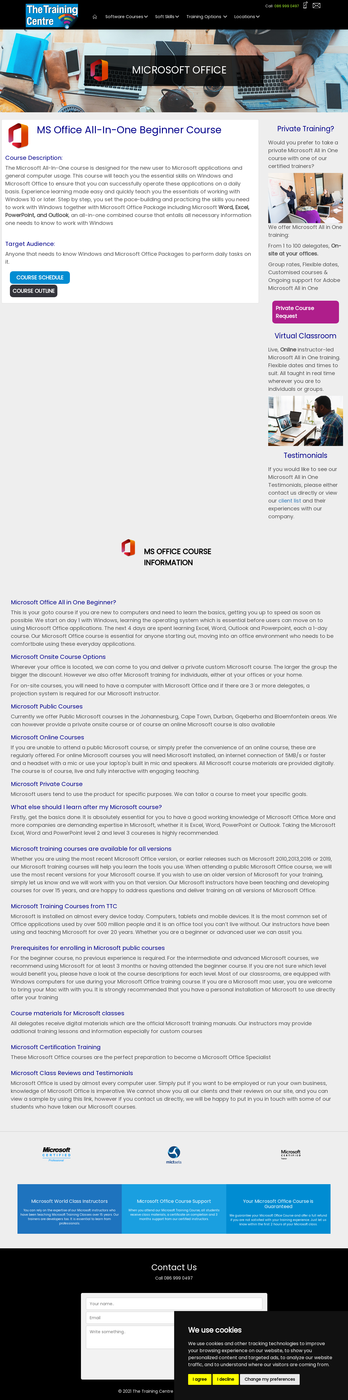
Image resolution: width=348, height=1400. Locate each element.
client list (290, 500)
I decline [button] (225, 1379)
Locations (246, 17)
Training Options (206, 17)
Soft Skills (166, 17)
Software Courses (126, 17)
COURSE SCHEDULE (39, 277)
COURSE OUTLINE (34, 291)
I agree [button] (200, 1379)
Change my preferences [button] (270, 1379)
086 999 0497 (286, 6)
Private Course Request (295, 312)
